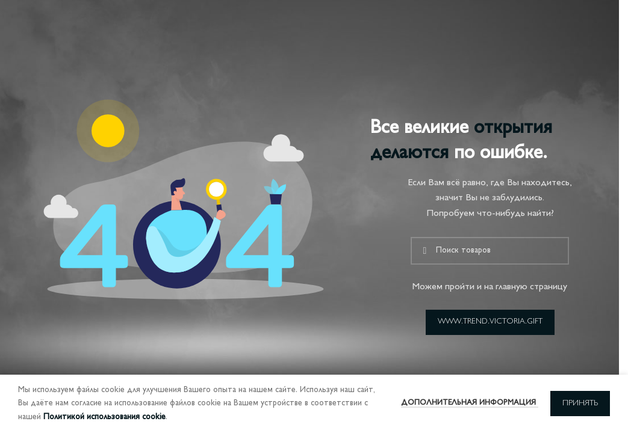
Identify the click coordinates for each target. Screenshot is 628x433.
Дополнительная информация (469, 403)
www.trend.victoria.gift (490, 321)
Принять (580, 403)
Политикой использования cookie (104, 417)
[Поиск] (490, 251)
